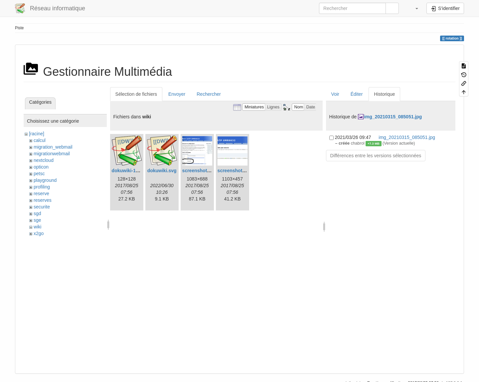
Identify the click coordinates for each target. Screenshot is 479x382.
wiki (37, 226)
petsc (39, 173)
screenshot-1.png (201, 170)
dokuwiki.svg (162, 170)
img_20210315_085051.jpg (393, 116)
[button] (413, 8)
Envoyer (176, 94)
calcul (40, 140)
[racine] (36, 133)
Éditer (357, 94)
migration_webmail (53, 147)
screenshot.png (235, 170)
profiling (42, 187)
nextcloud (44, 160)
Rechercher (209, 94)
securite (42, 206)
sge (37, 220)
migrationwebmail (52, 153)
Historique (384, 94)
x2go (39, 233)
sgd (37, 213)
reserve (41, 193)
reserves (43, 200)
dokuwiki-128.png (131, 170)
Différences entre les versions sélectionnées (375, 155)
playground (45, 180)
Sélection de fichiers (136, 94)
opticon (41, 167)
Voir (335, 94)
